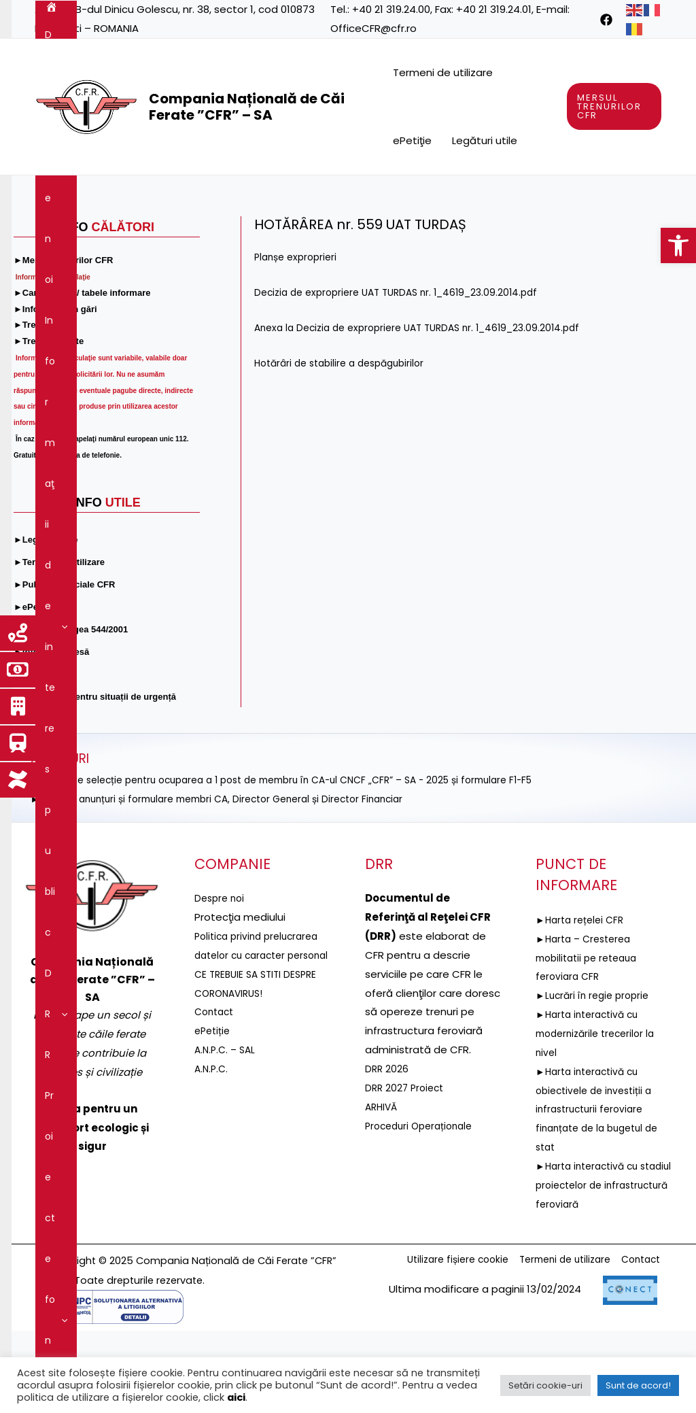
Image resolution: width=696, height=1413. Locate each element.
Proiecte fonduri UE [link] (418, 195)
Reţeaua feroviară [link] (537, 195)
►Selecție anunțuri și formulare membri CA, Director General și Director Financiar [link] (232, 881)
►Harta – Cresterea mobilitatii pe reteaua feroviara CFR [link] (591, 1040)
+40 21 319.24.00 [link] (391, 9)
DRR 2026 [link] (387, 1151)
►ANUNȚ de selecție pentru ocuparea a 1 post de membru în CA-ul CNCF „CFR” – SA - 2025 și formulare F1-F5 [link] (304, 862)
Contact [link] (556, 236)
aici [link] (236, 1397)
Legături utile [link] (484, 140)
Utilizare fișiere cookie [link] (436, 1342)
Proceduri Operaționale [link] (423, 1208)
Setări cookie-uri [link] (545, 1385)
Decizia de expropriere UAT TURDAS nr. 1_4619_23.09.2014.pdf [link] (406, 374)
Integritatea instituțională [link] (359, 236)
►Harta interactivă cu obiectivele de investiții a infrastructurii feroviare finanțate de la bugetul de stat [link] (602, 1191)
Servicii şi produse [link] (93, 236)
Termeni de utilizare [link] (443, 72)
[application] (134, 195)
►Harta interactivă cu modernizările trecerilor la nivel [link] (600, 1115)
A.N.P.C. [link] (212, 1170)
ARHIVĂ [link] (382, 1189)
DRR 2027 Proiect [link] (407, 1170)
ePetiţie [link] (412, 140)
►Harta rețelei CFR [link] (583, 1002)
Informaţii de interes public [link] (228, 195)
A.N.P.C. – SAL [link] (227, 1151)
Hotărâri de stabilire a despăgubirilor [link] (346, 445)
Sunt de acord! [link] (638, 1385)
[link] (678, 245)
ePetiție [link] (213, 1132)
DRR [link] (333, 195)
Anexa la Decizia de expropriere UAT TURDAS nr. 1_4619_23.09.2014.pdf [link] (429, 410)
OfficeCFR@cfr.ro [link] (373, 28)
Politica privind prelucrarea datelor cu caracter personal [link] (261, 1037)
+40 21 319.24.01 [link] (494, 9)
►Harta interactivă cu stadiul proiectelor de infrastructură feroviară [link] (594, 1267)
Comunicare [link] (481, 236)
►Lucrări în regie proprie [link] (596, 1077)
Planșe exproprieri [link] (298, 339)
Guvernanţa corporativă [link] (217, 236)
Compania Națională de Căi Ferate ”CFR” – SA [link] (247, 106)
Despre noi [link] (108, 195)
